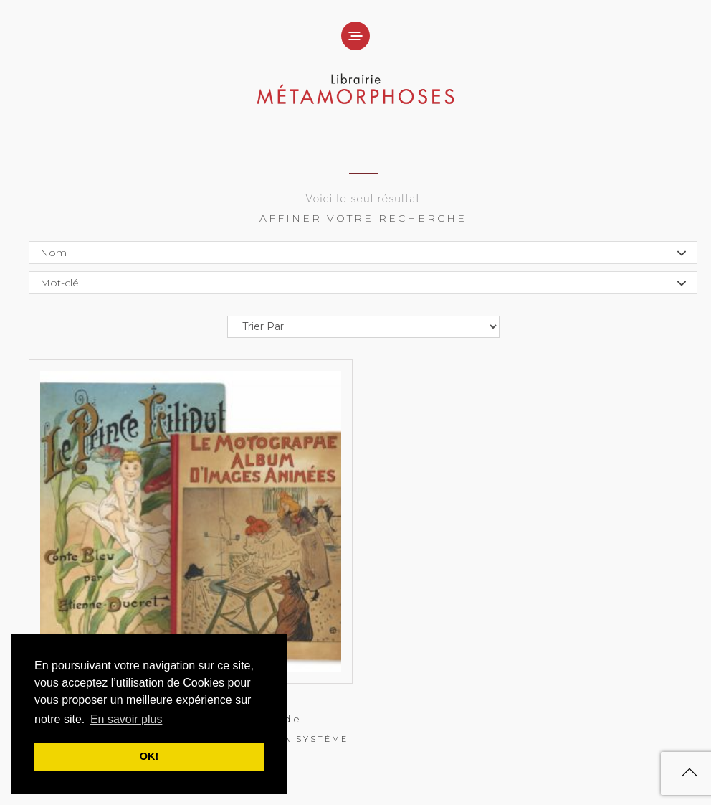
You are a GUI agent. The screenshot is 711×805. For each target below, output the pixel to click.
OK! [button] (149, 756)
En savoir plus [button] (126, 719)
